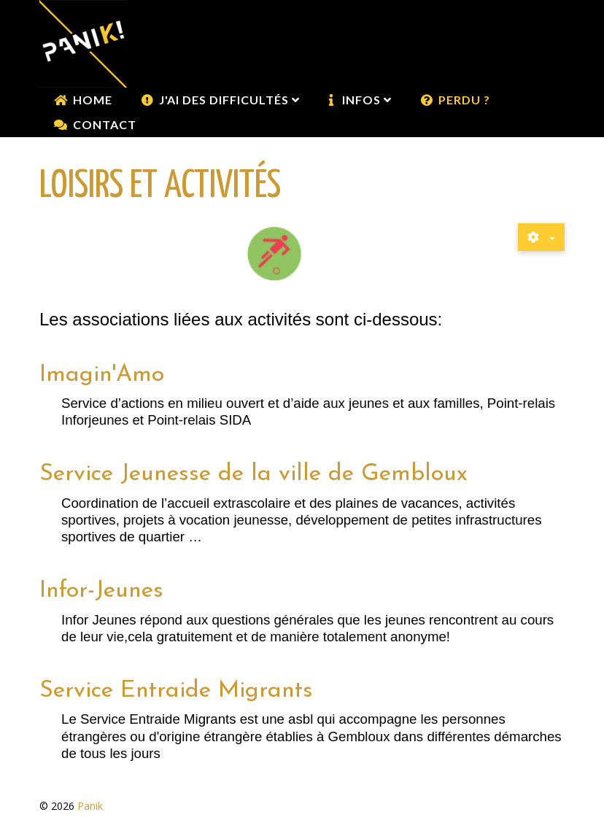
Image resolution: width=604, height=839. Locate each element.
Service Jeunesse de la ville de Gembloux (253, 474)
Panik (90, 806)
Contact (104, 124)
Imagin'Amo (101, 375)
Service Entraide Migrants (176, 691)
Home (92, 100)
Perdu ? (464, 100)
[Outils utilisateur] (541, 237)
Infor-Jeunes (101, 591)
